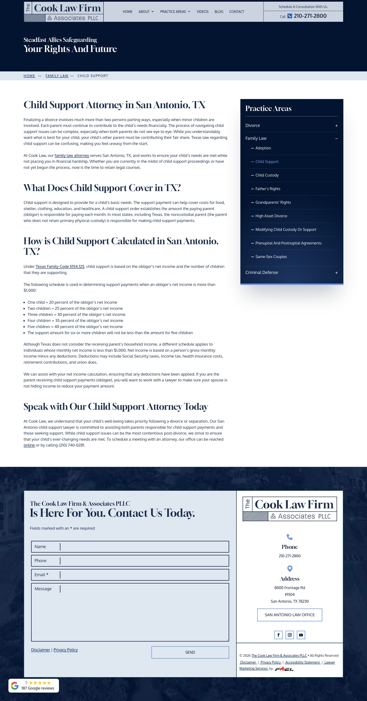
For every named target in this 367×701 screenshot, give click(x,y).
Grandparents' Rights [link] (273, 202)
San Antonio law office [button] (290, 614)
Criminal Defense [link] (262, 272)
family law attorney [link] (72, 155)
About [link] (144, 12)
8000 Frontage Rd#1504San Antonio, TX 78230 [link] (290, 594)
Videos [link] (203, 12)
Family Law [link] (256, 138)
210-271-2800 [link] (310, 15)
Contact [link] (236, 12)
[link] (64, 11)
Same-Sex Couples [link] (271, 256)
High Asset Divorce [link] (271, 216)
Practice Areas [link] (173, 12)
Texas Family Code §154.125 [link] (60, 266)
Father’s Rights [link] (268, 188)
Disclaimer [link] (40, 649)
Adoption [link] (263, 148)
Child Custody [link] (267, 175)
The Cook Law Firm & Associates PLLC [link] (279, 655)
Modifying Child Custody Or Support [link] (286, 229)
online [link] (29, 445)
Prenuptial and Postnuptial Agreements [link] (289, 243)
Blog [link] (219, 12)
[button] (278, 635)
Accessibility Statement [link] (303, 662)
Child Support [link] (267, 161)
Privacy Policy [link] (66, 649)
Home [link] (128, 12)
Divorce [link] (253, 125)
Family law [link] (57, 76)
